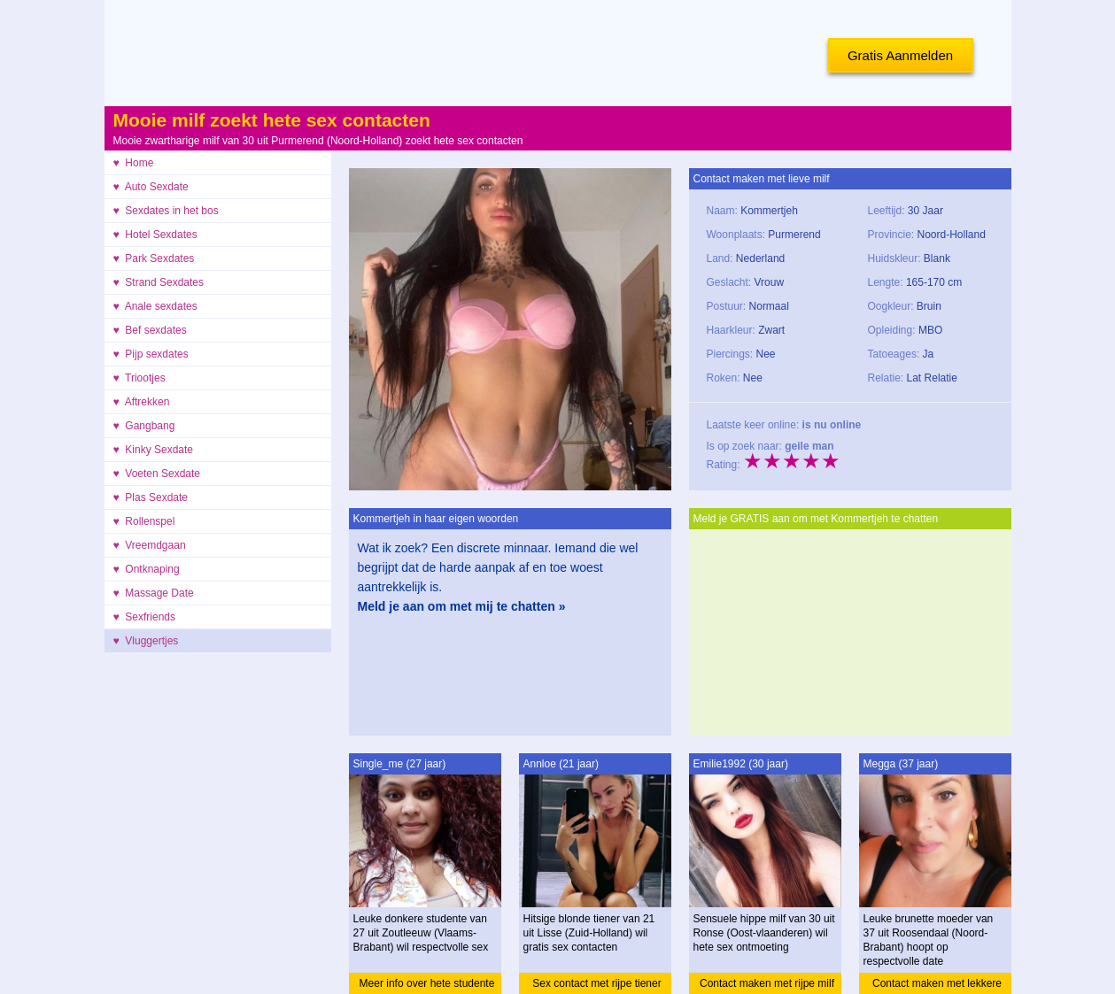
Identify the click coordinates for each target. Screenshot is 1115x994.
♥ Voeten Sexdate (157, 473)
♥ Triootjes (139, 378)
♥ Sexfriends (144, 617)
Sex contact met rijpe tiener (596, 983)
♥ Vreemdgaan (149, 545)
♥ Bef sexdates (150, 330)
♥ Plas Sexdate (151, 497)
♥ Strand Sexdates (159, 282)
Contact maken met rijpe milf (767, 983)
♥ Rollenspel (144, 521)
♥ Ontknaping (146, 569)
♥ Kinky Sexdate (153, 449)
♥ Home (133, 163)
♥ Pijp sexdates (151, 354)
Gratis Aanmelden (900, 55)
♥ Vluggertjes (146, 641)
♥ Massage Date (153, 593)
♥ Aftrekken (141, 402)
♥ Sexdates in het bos (166, 210)
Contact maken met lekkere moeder (937, 985)
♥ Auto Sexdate (151, 187)
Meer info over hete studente (427, 983)
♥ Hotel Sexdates (155, 234)
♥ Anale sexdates (155, 306)
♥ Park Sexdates (154, 258)
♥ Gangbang (144, 426)
